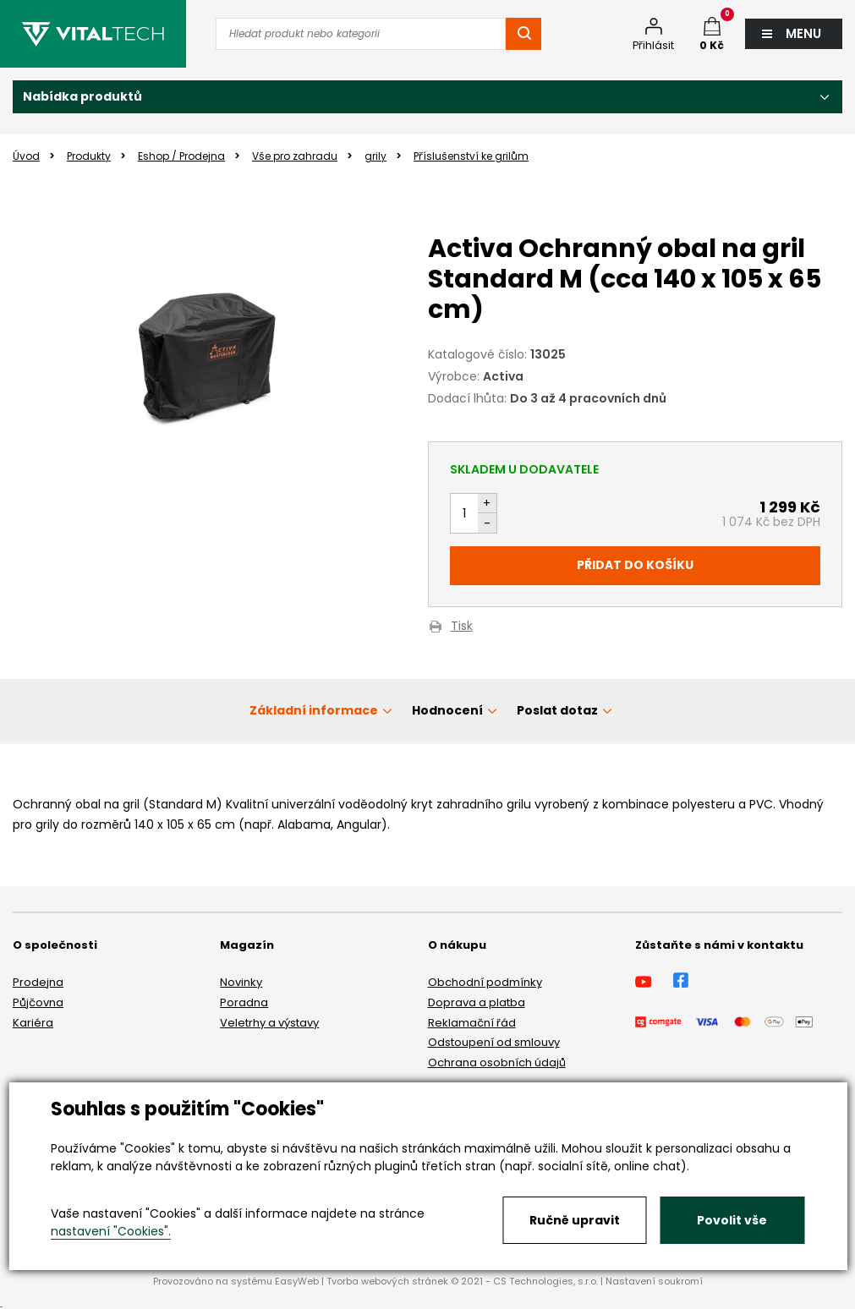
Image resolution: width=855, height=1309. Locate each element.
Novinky (241, 982)
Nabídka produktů (82, 96)
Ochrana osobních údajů (497, 1062)
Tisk (462, 627)
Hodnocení (447, 710)
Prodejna (38, 982)
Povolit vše (732, 1220)
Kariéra (33, 1023)
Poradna (244, 1002)
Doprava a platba (476, 1002)
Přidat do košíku (635, 564)
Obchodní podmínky (485, 982)
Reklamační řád (472, 1023)
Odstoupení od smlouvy (494, 1042)
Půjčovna (38, 1002)
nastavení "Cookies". (111, 1231)
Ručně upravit (574, 1220)
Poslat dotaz (557, 710)
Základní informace (313, 710)
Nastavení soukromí (654, 1281)
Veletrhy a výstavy (269, 1023)
